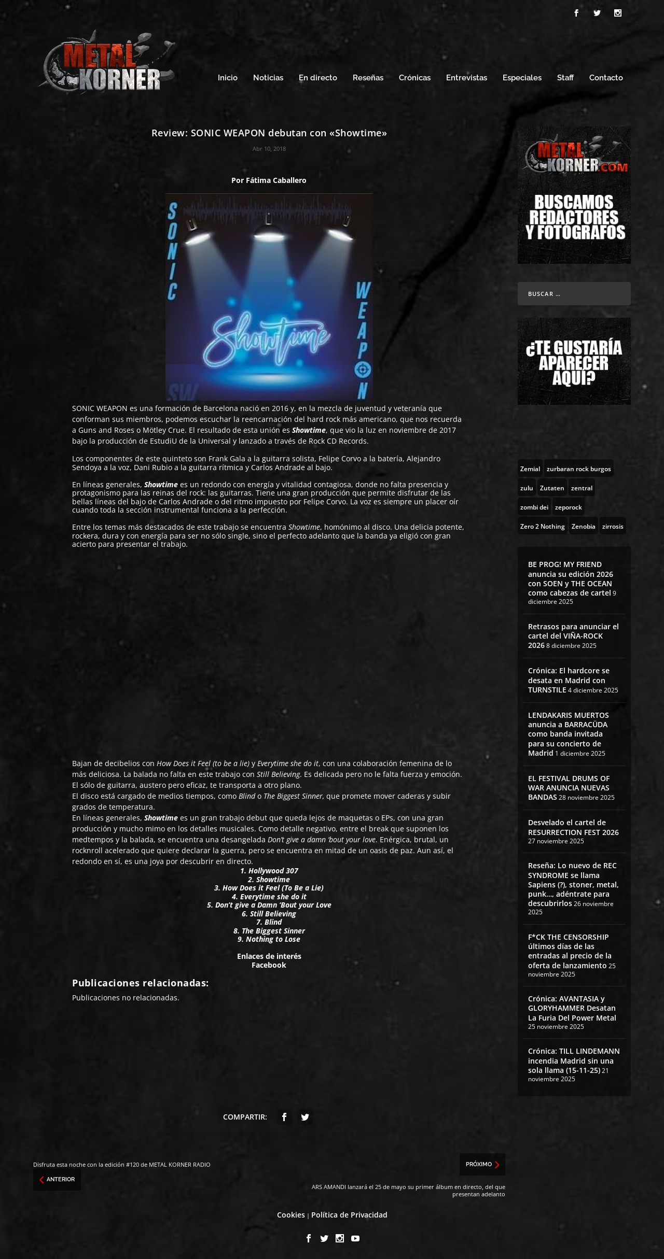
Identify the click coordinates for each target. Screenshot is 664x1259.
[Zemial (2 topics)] (530, 466)
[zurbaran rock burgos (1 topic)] (579, 466)
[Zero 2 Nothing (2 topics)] (543, 524)
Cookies (291, 1213)
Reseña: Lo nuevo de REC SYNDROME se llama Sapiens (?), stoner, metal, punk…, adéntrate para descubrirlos (573, 883)
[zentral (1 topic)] (582, 485)
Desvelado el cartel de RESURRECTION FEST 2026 (573, 825)
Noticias (268, 76)
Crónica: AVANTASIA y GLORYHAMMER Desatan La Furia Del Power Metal (572, 1006)
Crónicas (415, 76)
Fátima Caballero (276, 178)
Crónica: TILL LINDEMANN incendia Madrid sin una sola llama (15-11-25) (574, 1058)
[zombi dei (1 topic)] (534, 505)
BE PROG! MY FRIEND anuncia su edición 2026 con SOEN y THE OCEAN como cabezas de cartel (570, 577)
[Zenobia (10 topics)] (583, 524)
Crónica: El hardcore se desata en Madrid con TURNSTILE (569, 678)
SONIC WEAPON (100, 407)
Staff (565, 76)
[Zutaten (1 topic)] (552, 485)
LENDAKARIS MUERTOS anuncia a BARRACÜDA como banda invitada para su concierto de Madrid (568, 732)
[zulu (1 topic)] (527, 485)
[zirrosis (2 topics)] (613, 524)
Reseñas (368, 76)
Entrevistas (466, 76)
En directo (318, 76)
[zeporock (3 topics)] (568, 505)
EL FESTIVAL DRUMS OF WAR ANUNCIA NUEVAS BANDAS (569, 786)
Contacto (606, 76)
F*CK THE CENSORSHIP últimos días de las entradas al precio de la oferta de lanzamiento (570, 949)
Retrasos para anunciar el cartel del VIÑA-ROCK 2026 (573, 634)
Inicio (228, 76)
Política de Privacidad (349, 1213)
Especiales (522, 76)
